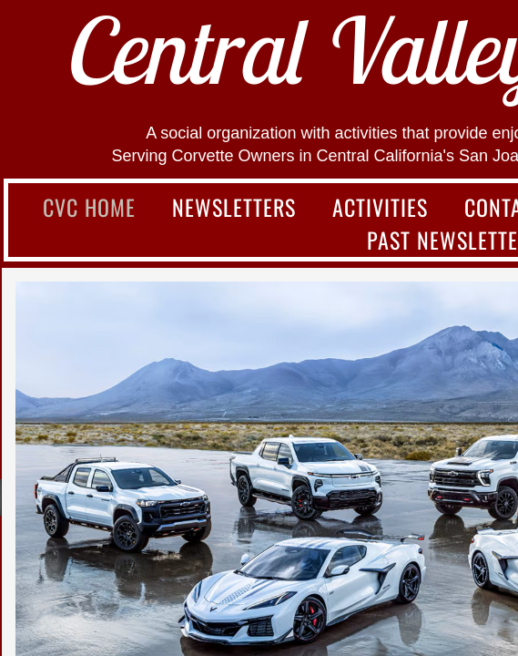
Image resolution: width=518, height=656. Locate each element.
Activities (380, 206)
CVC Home (89, 206)
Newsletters (234, 206)
